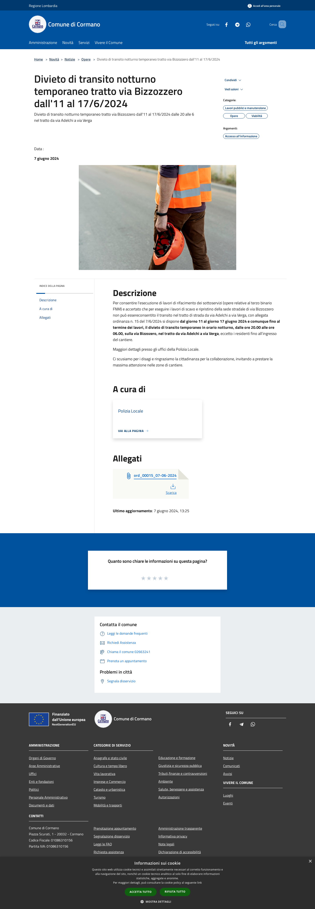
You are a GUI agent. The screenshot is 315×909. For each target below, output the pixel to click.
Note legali (166, 844)
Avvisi (227, 773)
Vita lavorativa (104, 773)
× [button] (310, 861)
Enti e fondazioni (41, 781)
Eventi (228, 803)
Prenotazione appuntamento (115, 828)
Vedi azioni (234, 89)
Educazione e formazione (176, 757)
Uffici (33, 773)
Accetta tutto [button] (141, 892)
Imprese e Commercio (110, 781)
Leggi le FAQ (103, 844)
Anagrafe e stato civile (110, 758)
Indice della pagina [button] (52, 286)
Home (38, 59)
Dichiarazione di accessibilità (179, 852)
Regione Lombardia (43, 5)
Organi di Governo (42, 758)
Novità (54, 59)
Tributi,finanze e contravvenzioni (182, 773)
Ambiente (165, 781)
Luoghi (228, 795)
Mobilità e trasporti (108, 805)
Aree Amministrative (44, 765)
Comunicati (231, 765)
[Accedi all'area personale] (264, 6)
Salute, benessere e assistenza (181, 789)
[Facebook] (220, 24)
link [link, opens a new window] (199, 883)
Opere (86, 59)
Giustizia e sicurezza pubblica (180, 765)
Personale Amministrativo (48, 797)
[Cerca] (281, 24)
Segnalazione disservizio (112, 836)
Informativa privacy (172, 836)
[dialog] (157, 883)
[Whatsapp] (242, 24)
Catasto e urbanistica (109, 789)
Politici (34, 789)
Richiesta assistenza (109, 852)
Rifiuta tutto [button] (175, 891)
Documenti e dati (41, 805)
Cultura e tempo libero (110, 765)
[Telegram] (231, 24)
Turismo (99, 797)
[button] (157, 901)
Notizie (70, 59)
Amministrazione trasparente (180, 828)
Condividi (234, 80)
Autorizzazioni (169, 797)
